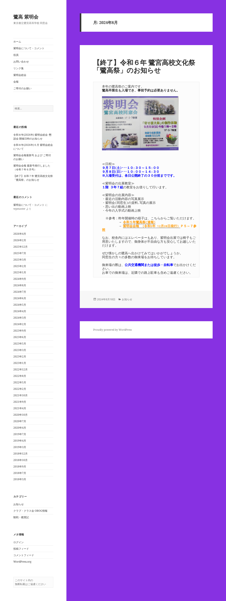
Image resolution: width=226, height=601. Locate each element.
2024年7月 (19, 292)
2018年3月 (19, 479)
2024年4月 (19, 311)
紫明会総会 (19, 75)
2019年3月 (19, 447)
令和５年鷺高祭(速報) (139, 222)
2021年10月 (20, 395)
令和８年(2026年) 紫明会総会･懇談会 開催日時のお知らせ (32, 136)
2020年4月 (19, 428)
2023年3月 (19, 350)
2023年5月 (19, 343)
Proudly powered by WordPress (112, 330)
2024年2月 (19, 324)
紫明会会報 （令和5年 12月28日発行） (151, 226)
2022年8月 (19, 376)
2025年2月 (19, 266)
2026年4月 (19, 234)
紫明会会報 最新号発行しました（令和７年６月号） (31, 167)
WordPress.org (22, 561)
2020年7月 (19, 421)
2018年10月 (20, 460)
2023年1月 (19, 363)
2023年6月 (19, 337)
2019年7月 (19, 434)
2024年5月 (19, 305)
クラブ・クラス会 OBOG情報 (30, 511)
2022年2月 (19, 389)
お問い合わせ (21, 61)
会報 (16, 81)
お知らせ (18, 504)
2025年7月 (19, 253)
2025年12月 (20, 247)
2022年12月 (20, 369)
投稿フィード (21, 549)
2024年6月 (19, 298)
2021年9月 (19, 402)
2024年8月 (19, 285)
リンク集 (18, 68)
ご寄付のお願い (22, 88)
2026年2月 (19, 240)
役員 (16, 55)
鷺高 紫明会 (25, 16)
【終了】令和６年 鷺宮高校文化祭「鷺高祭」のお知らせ (144, 66)
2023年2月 (19, 356)
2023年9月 (19, 330)
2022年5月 (19, 382)
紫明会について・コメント (28, 48)
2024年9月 (19, 279)
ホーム (17, 41)
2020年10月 (20, 415)
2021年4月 (19, 408)
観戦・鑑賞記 (21, 517)
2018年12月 (20, 453)
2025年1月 (19, 272)
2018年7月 (19, 473)
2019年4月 (19, 440)
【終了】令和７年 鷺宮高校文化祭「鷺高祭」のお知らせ (33, 178)
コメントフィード (23, 555)
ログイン (18, 542)
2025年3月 (19, 259)
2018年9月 (19, 466)
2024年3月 (19, 317)
